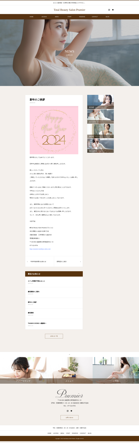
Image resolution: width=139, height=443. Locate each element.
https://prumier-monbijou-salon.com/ (40, 249)
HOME (31, 16)
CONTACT (95, 16)
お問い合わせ (69, 419)
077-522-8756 (34, 245)
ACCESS (44, 16)
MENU (57, 16)
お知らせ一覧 (54, 336)
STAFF (69, 16)
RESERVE (82, 16)
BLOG (107, 16)
